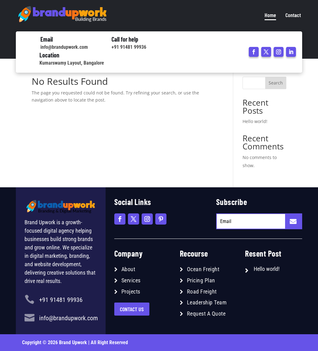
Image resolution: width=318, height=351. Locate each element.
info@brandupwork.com (64, 47)
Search (276, 83)
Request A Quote (206, 313)
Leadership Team (207, 302)
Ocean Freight (203, 269)
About (128, 269)
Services (131, 280)
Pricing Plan (201, 280)
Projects (130, 291)
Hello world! (255, 121)
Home (270, 14)
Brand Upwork (73, 342)
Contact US (132, 309)
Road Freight (202, 291)
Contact (293, 14)
